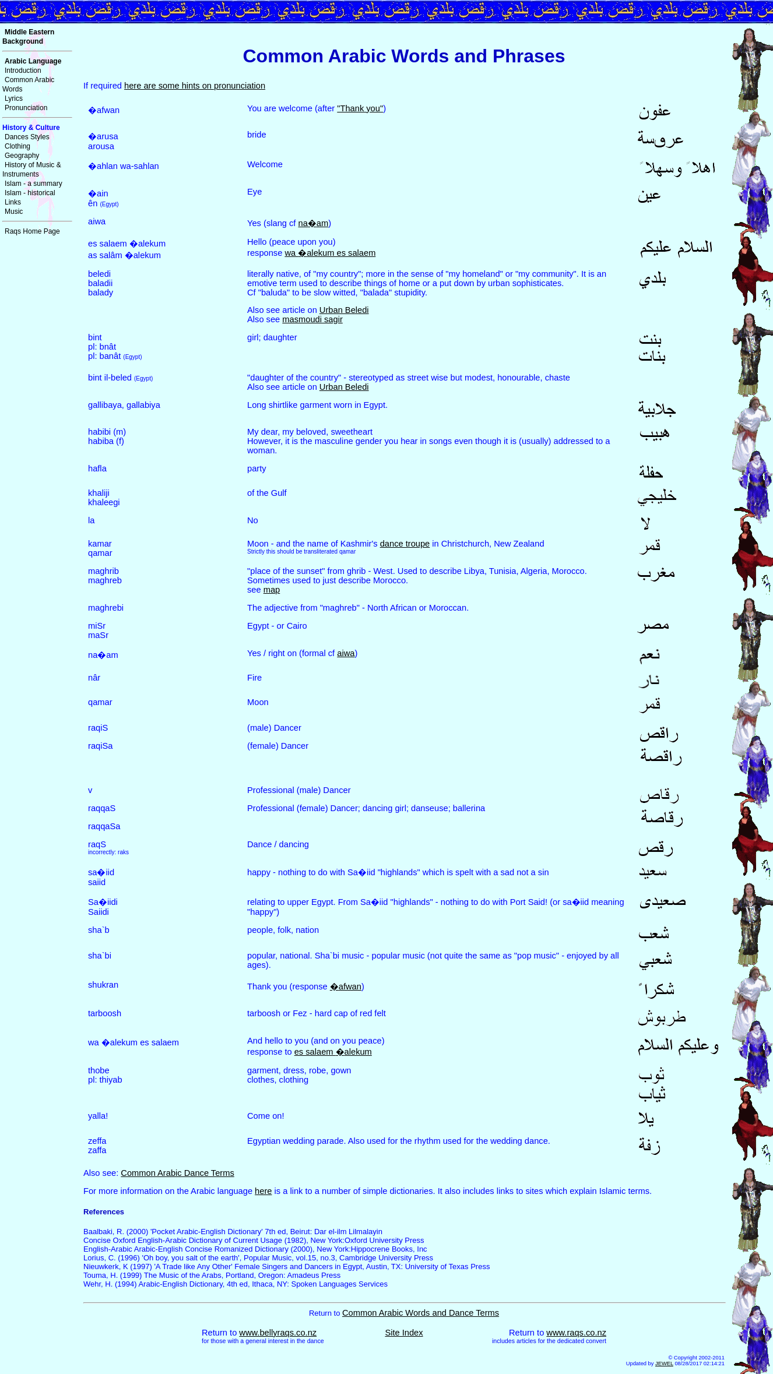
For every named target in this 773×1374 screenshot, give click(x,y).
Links (13, 202)
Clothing (17, 146)
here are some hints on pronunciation (194, 85)
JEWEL (664, 1363)
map (271, 589)
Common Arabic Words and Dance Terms (420, 1312)
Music (14, 211)
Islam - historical (30, 193)
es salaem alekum (333, 1051)
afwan (345, 986)
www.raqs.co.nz (576, 1332)
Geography (22, 156)
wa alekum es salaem (329, 253)
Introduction (23, 70)
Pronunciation (26, 108)
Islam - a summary (33, 183)
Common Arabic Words (28, 84)
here (263, 1191)
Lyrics (14, 98)
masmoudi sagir (312, 319)
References (103, 1211)
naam (313, 223)
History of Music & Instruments (31, 169)
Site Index (404, 1332)
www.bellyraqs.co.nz (278, 1332)
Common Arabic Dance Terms (177, 1173)
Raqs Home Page (32, 231)
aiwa (345, 653)
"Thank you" (360, 108)
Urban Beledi (344, 310)
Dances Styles (27, 137)
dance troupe (405, 543)
